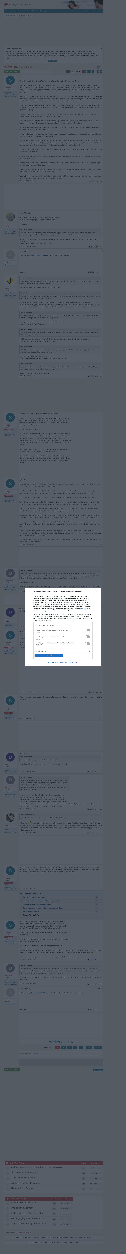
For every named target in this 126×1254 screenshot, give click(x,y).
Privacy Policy (74, 662)
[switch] (87, 630)
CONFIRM (48, 655)
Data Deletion (52, 662)
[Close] (97, 592)
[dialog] (63, 627)
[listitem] (63, 626)
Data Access (63, 662)
